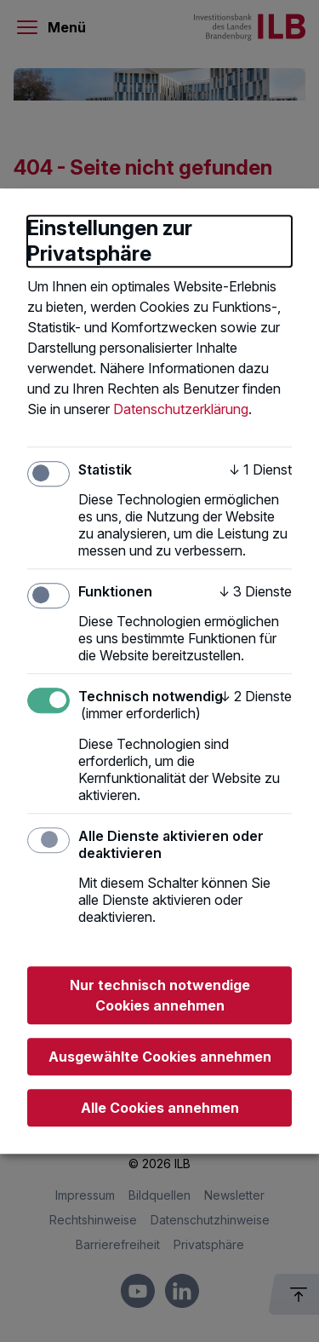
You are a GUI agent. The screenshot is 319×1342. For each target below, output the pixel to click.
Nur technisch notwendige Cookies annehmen (160, 995)
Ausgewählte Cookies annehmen (159, 1056)
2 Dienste (255, 697)
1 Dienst (260, 469)
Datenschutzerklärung (180, 409)
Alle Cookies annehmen (160, 1107)
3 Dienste (255, 591)
